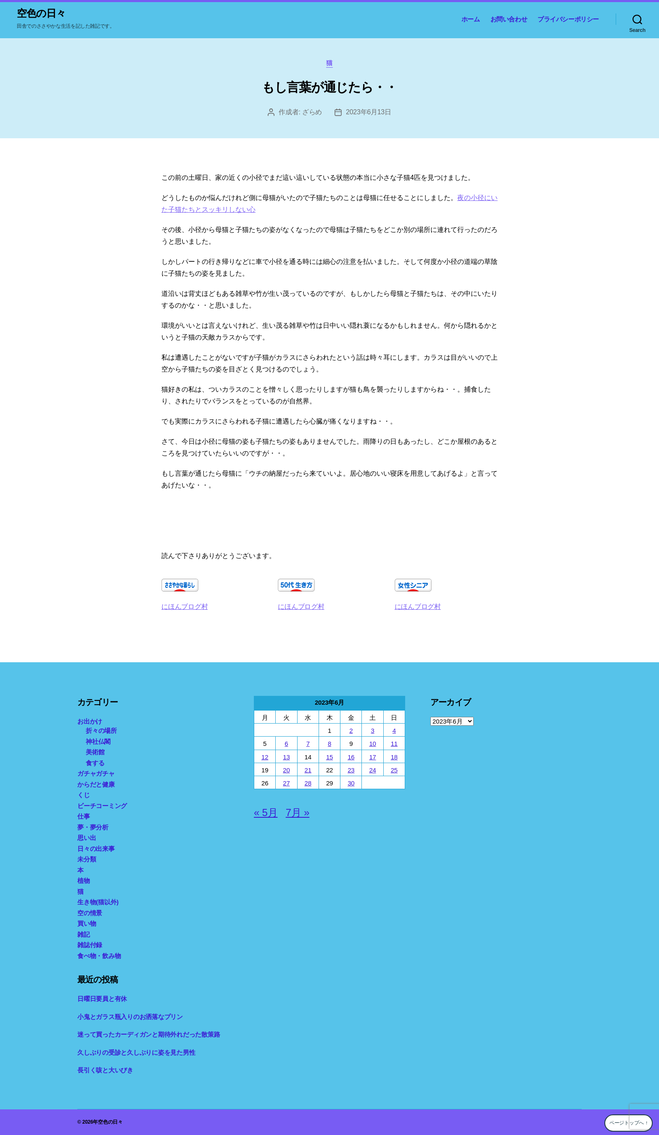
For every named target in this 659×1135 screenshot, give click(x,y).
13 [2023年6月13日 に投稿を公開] (286, 757)
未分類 (86, 859)
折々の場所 (101, 730)
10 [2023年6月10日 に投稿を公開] (372, 743)
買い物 (86, 923)
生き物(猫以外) (98, 902)
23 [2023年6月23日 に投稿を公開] (351, 770)
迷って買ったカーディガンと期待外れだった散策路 (148, 1034)
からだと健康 (96, 784)
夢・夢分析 (92, 827)
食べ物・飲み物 (99, 955)
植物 (83, 880)
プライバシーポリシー (568, 19)
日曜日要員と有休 (102, 998)
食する (95, 762)
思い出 (86, 837)
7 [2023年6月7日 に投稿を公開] (308, 743)
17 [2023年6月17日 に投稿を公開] (372, 757)
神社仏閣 (98, 741)
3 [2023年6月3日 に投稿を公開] (372, 730)
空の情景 (89, 912)
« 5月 (265, 812)
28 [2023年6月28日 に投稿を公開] (308, 783)
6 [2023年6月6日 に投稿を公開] (286, 743)
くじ (83, 794)
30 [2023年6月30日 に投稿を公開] (351, 783)
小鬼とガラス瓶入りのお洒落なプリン (130, 1016)
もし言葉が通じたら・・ (329, 87)
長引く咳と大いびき (105, 1070)
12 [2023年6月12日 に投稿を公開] (264, 757)
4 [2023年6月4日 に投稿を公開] (394, 730)
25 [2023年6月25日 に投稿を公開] (394, 770)
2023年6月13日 (368, 112)
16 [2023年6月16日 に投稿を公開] (351, 757)
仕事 (83, 816)
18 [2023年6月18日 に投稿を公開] (394, 757)
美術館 (95, 752)
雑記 (83, 934)
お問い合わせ (508, 19)
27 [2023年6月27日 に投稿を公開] (286, 783)
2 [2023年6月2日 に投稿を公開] (351, 730)
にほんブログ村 (184, 606)
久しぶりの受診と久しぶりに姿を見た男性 (136, 1052)
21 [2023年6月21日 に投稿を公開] (308, 770)
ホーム (470, 19)
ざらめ (312, 112)
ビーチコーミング (102, 805)
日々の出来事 (96, 848)
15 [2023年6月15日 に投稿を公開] (329, 757)
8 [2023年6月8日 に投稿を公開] (329, 743)
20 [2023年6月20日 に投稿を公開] (286, 770)
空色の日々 (41, 13)
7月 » (297, 812)
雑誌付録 (89, 944)
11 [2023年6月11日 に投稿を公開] (394, 743)
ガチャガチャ (96, 773)
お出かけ (89, 721)
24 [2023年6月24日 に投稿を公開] (372, 770)
